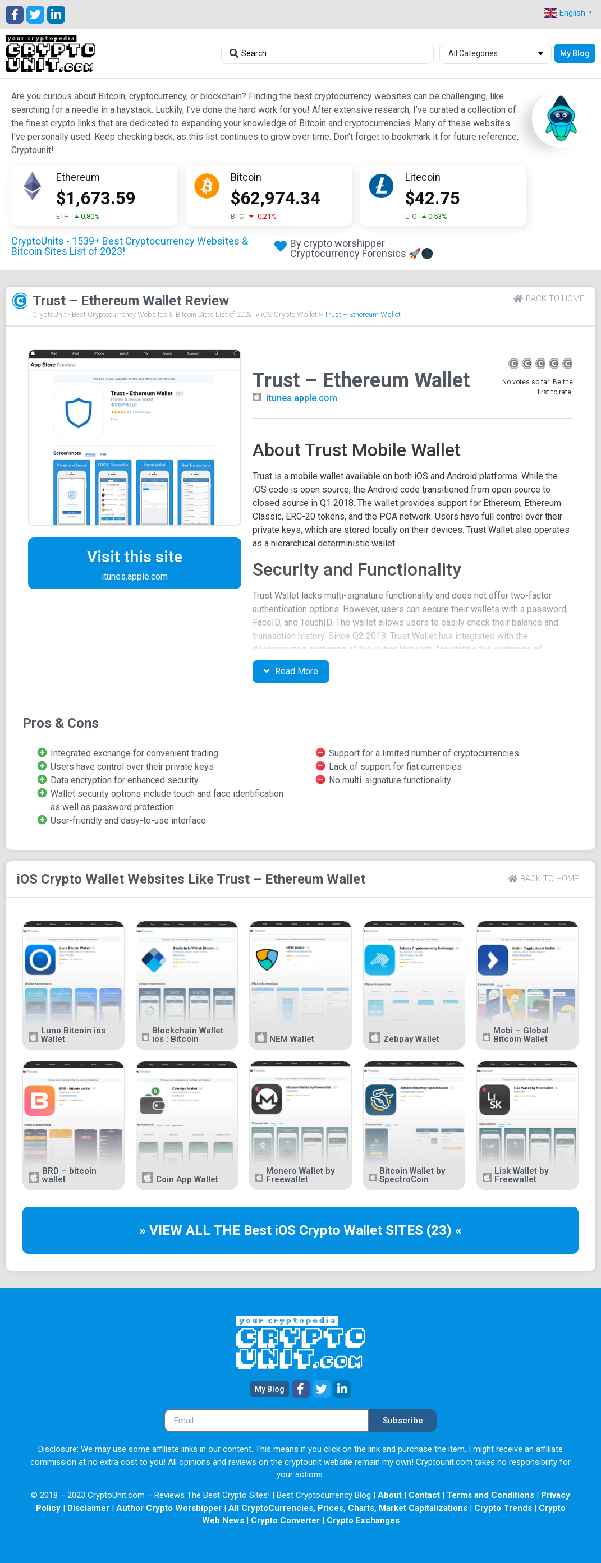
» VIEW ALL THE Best (207, 1230)
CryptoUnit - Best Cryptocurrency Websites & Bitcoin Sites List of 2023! (143, 314)
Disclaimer (88, 1508)
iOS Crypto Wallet (289, 314)
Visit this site (134, 557)
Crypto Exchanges (363, 1520)
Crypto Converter (285, 1520)
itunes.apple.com (302, 398)
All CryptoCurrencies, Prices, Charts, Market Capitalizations (347, 1508)
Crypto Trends (503, 1508)
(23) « (444, 1230)
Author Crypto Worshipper (169, 1508)
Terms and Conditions (490, 1495)
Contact (424, 1495)
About (390, 1495)
